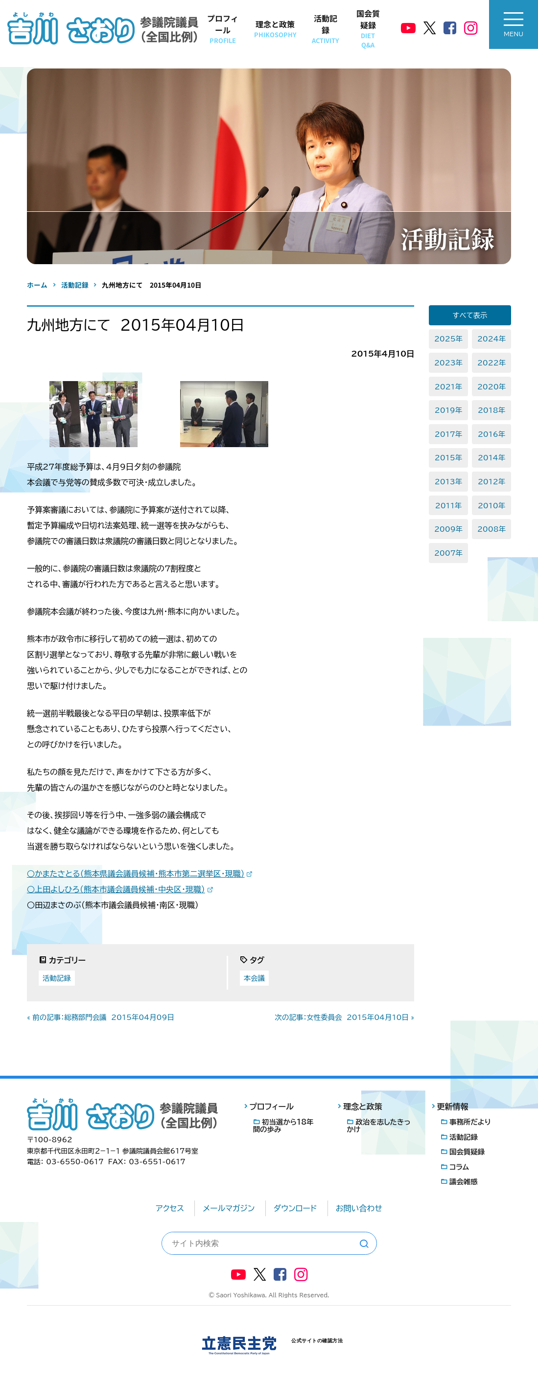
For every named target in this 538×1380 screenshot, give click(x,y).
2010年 (491, 505)
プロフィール (222, 28)
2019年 (448, 410)
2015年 (448, 457)
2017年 (448, 434)
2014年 (491, 457)
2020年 (491, 386)
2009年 (448, 529)
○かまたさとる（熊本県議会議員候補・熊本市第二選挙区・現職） (136, 874)
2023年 (448, 362)
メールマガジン (229, 1208)
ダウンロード (295, 1208)
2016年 (491, 434)
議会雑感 (463, 1181)
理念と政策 (275, 28)
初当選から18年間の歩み (283, 1125)
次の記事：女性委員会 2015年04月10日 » (345, 1017)
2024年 (491, 338)
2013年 (448, 481)
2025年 (448, 338)
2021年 (448, 386)
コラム (459, 1167)
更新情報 (452, 1106)
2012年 (491, 481)
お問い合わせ (359, 1208)
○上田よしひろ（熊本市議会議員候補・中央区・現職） (116, 889)
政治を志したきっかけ (378, 1125)
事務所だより (470, 1122)
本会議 (254, 978)
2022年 (491, 362)
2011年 (448, 505)
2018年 (491, 410)
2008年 (491, 529)
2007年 (448, 553)
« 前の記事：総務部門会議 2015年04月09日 (100, 1017)
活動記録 (325, 28)
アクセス (170, 1208)
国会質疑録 (367, 28)
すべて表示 (470, 315)
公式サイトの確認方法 (317, 1340)
